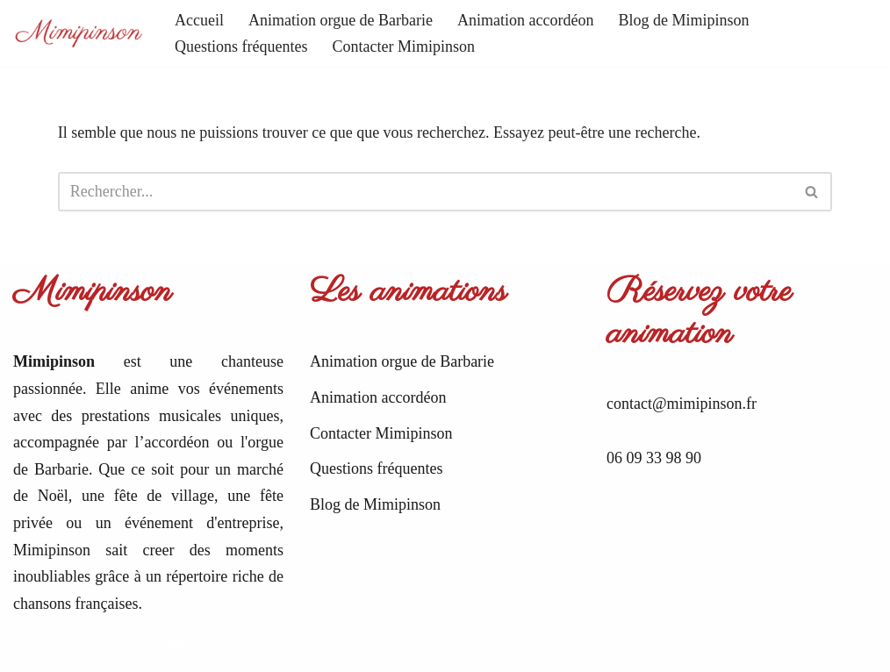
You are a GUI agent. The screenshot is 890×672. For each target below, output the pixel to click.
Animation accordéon (525, 20)
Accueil (199, 20)
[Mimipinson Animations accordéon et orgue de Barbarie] (79, 33)
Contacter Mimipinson (403, 46)
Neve (30, 647)
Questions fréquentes (241, 46)
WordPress (174, 647)
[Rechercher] (425, 191)
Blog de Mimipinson (684, 20)
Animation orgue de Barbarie (340, 20)
